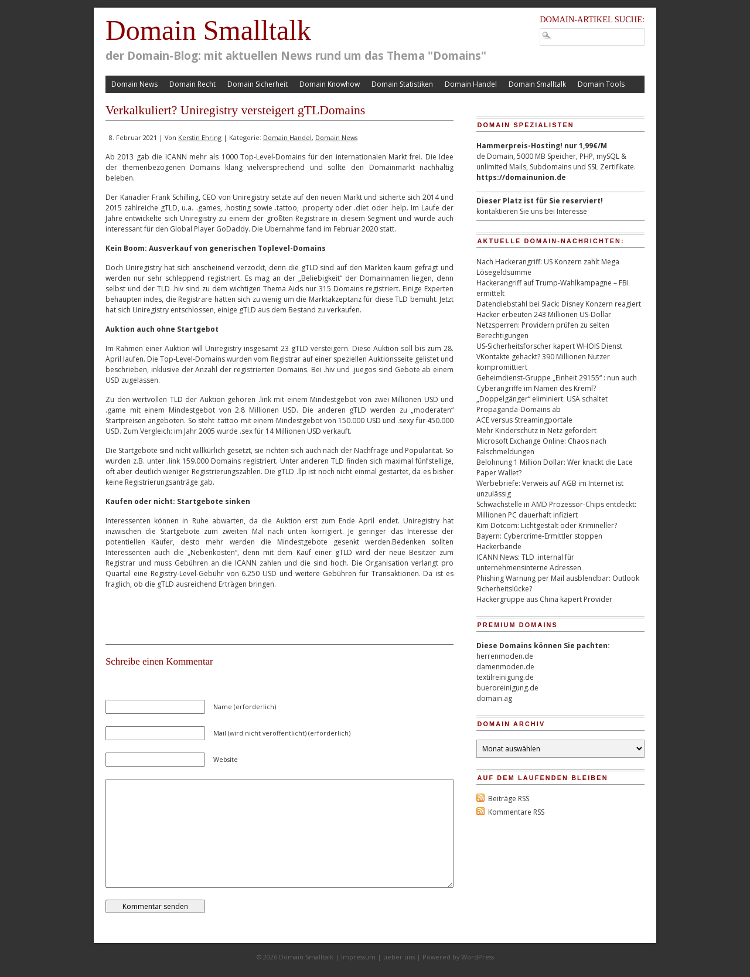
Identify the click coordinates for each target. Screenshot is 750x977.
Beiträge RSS (508, 799)
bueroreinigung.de (507, 688)
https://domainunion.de (521, 177)
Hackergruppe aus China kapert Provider (544, 599)
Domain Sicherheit (257, 84)
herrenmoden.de (504, 656)
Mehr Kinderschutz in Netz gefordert (536, 430)
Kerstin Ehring (199, 137)
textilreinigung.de (505, 677)
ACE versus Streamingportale (524, 420)
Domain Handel (471, 84)
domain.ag (494, 698)
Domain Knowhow (329, 84)
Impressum (358, 956)
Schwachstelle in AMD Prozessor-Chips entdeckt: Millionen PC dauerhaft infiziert (556, 509)
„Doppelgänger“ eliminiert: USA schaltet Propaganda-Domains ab (542, 404)
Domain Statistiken (402, 84)
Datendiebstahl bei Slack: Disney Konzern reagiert (558, 304)
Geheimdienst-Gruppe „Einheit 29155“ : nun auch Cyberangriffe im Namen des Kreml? (556, 383)
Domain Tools (601, 84)
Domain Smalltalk (208, 30)
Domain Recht (192, 84)
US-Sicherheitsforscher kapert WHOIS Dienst (549, 346)
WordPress (477, 956)
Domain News (134, 84)
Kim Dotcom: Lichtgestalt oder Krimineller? (546, 525)
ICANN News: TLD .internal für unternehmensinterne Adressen (528, 562)
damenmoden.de (505, 667)
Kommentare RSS (516, 812)
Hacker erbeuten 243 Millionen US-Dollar (543, 314)
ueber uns (399, 956)
